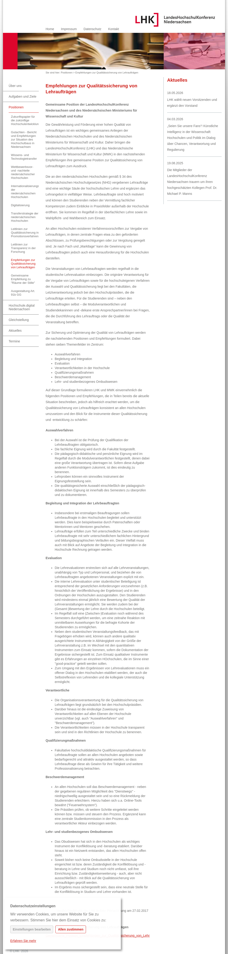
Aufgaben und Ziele (22, 96)
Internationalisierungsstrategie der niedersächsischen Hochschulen (25, 191)
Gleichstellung (19, 320)
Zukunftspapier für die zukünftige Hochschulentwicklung (25, 120)
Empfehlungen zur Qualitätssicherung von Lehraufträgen (106, 72)
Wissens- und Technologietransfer (24, 156)
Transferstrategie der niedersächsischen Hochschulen (24, 217)
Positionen (67, 72)
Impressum (69, 29)
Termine (14, 341)
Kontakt (113, 29)
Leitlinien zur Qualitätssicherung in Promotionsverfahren (25, 232)
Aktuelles (15, 330)
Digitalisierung (20, 205)
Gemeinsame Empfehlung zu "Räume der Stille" (23, 279)
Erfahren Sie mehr (23, 941)
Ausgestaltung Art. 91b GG (23, 292)
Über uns (15, 86)
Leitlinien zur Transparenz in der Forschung (23, 248)
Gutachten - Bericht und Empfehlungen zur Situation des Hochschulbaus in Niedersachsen (23, 139)
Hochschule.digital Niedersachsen (22, 307)
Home (50, 29)
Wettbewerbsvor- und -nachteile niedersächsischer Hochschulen (23, 172)
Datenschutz (92, 29)
